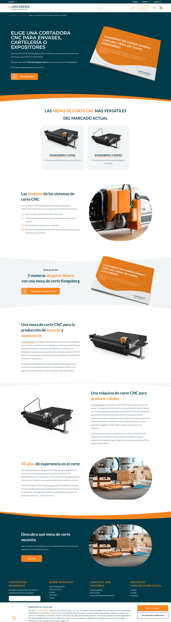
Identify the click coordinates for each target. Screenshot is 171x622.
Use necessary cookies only (153, 597)
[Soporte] (158, 1)
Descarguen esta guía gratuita (43, 291)
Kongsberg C (28, 342)
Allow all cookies (152, 590)
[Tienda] (146, 1)
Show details (114, 618)
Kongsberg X (98, 405)
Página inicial (13, 15)
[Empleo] (135, 1)
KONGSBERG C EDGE (62, 155)
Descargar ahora (28, 76)
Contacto (143, 8)
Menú (155, 8)
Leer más (31, 558)
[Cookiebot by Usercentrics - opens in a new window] (14, 617)
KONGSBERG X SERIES (108, 155)
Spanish (12, 2)
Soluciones (23, 15)
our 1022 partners (42, 593)
